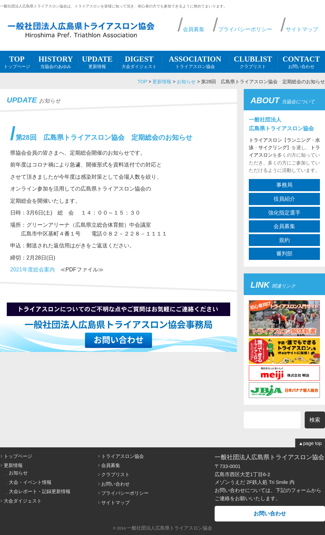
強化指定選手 (284, 213)
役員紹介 (284, 199)
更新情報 (97, 61)
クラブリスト (253, 61)
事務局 (284, 185)
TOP (142, 81)
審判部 (284, 254)
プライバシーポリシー (245, 29)
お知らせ (186, 81)
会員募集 (193, 29)
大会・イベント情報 (30, 482)
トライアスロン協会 (195, 61)
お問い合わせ (301, 61)
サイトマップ (302, 29)
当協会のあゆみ (56, 61)
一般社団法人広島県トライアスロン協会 (169, 528)
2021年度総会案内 (32, 269)
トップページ (17, 61)
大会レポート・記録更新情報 (39, 491)
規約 (284, 240)
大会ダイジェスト (139, 61)
